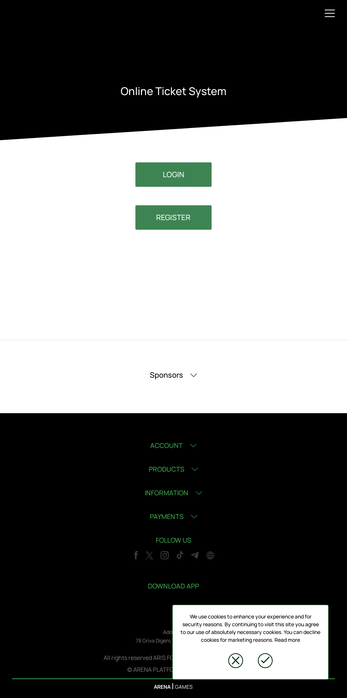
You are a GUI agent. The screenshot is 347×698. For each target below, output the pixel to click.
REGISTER (173, 217)
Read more (287, 639)
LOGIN (173, 174)
